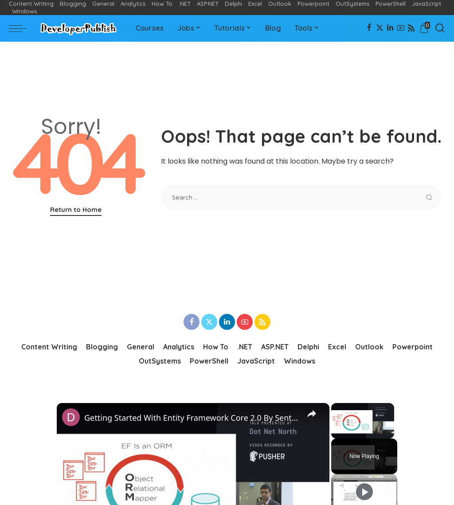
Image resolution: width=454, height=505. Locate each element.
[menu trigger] (22, 28)
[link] (71, 417)
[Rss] (411, 28)
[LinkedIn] (390, 28)
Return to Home (76, 209)
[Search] (439, 28)
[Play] (364, 492)
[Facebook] (369, 28)
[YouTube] (400, 28)
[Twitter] (380, 28)
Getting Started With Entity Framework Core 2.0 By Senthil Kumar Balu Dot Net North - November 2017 (191, 417)
